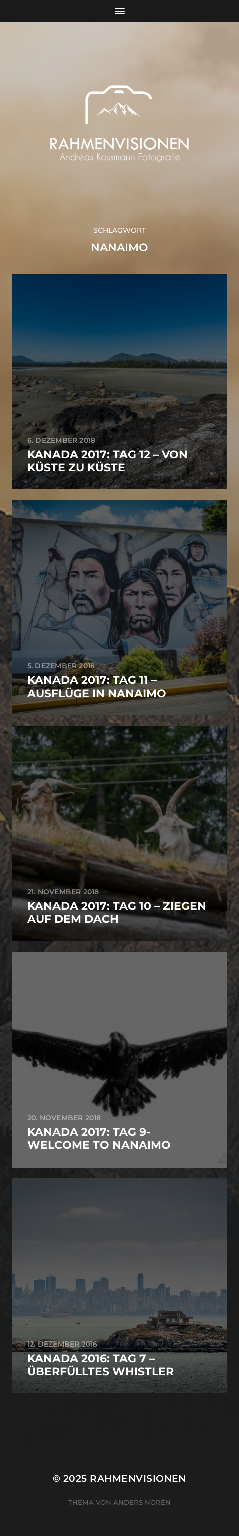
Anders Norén (142, 1502)
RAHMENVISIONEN (138, 1478)
